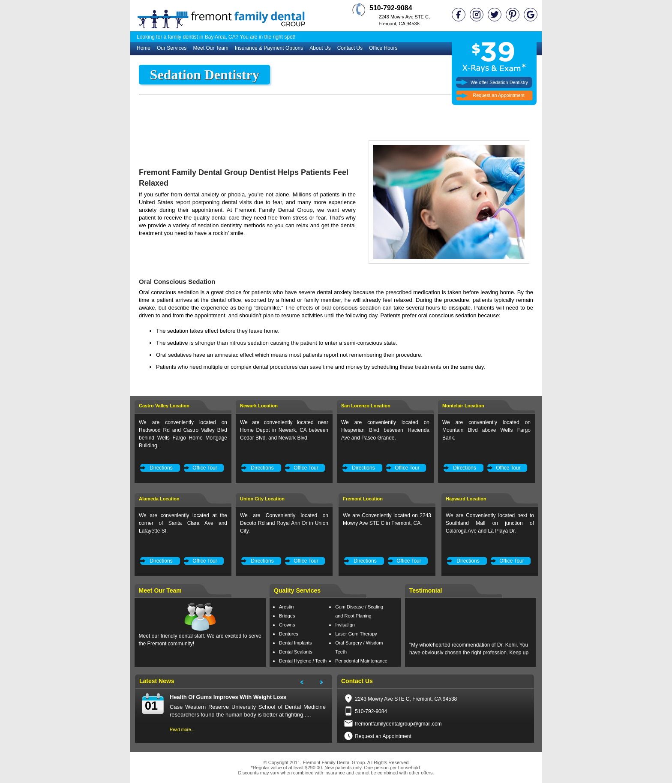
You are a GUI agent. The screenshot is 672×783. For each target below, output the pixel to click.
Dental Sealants (295, 651)
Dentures (288, 633)
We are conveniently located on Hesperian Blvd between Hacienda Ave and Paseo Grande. (385, 430)
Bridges (287, 615)
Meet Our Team (210, 48)
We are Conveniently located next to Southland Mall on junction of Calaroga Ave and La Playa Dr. (490, 523)
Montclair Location (463, 405)
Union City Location (262, 498)
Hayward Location (466, 498)
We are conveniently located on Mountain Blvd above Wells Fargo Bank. (486, 430)
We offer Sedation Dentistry (499, 82)
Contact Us (350, 48)
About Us (319, 48)
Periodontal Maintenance (361, 660)
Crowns (287, 624)
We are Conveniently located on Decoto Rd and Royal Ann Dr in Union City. (284, 523)
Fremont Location (363, 498)
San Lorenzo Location (365, 405)
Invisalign (345, 624)
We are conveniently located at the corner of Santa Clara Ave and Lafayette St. (183, 523)
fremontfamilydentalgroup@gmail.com (398, 724)
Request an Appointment (498, 95)
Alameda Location (159, 498)
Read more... (182, 729)
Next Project (325, 684)
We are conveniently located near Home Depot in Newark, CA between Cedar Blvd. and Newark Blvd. (284, 430)
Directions (161, 468)
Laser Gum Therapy (356, 633)
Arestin (286, 606)
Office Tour (204, 468)
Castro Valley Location (164, 405)
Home (143, 48)
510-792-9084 (371, 711)
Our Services (171, 48)
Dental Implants (295, 642)
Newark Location (259, 405)
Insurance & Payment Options (269, 48)
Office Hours (383, 48)
